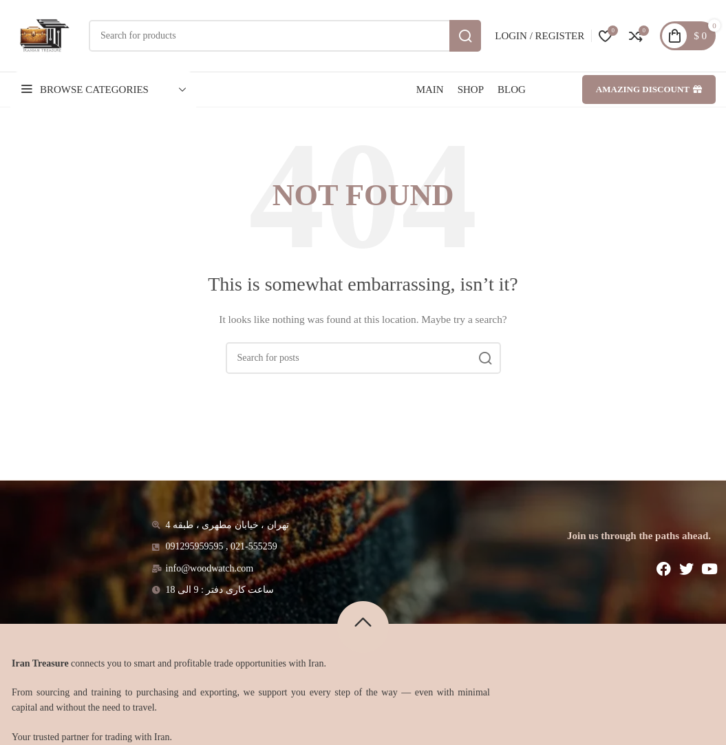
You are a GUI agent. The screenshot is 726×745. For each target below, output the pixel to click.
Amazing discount (649, 89)
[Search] (285, 36)
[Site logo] (42, 35)
